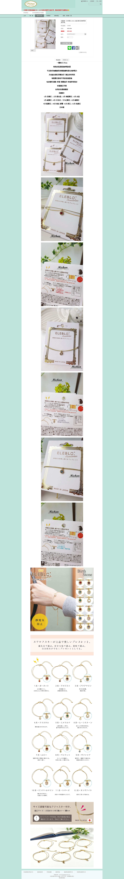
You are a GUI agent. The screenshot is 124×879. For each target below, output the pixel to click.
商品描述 (58, 60)
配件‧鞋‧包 (39, 15)
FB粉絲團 (49, 872)
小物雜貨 (48, 15)
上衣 (24, 15)
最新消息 (58, 872)
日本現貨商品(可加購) (38, 12)
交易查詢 (92, 1)
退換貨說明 (40, 872)
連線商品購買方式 (68, 872)
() (84, 1)
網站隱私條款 (62, 877)
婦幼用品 (56, 15)
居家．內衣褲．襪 (67, 15)
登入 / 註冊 (98, 1)
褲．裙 (31, 15)
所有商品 (25, 12)
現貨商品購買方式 (81, 872)
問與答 (65, 60)
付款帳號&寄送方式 (28, 872)
